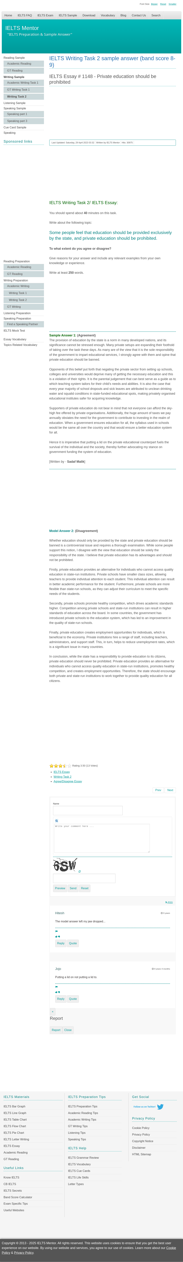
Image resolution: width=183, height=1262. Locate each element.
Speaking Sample (15, 108)
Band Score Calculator (18, 1197)
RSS (169, 902)
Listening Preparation (17, 313)
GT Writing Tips (78, 1126)
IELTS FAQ (25, 15)
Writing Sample (14, 77)
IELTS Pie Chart (14, 1132)
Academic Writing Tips (82, 1119)
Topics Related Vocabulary (20, 344)
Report (56, 1030)
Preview (60, 888)
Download (89, 15)
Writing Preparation (16, 280)
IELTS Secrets (13, 1190)
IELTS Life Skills (78, 1177)
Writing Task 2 (16, 96)
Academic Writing (18, 286)
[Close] (52, 1012)
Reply (61, 943)
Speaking (10, 132)
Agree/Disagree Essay (68, 781)
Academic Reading (19, 63)
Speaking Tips (77, 1139)
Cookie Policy (140, 1127)
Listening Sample (15, 103)
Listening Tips (77, 1132)
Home (8, 15)
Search (156, 15)
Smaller (172, 4)
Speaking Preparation (17, 318)
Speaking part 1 (17, 114)
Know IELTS (11, 1177)
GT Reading (15, 70)
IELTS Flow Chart (15, 1126)
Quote (73, 943)
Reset (163, 4)
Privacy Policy (141, 1134)
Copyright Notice (142, 1141)
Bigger (154, 4)
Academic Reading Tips (83, 1113)
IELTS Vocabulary (79, 1164)
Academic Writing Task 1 (22, 82)
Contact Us (139, 15)
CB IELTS (10, 1184)
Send (73, 888)
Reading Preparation (17, 261)
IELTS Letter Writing (16, 1139)
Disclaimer (138, 1147)
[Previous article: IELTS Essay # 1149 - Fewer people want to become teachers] (158, 790)
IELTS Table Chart (15, 1119)
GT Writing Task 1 (18, 89)
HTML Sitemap (141, 1154)
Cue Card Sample (15, 127)
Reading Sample (14, 57)
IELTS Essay (62, 771)
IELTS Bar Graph (14, 1106)
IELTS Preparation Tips (82, 1106)
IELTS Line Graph (15, 1113)
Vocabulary (108, 15)
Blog (123, 15)
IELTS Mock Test (14, 330)
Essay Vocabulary (15, 339)
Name (56, 803)
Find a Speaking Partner (22, 324)
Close (68, 1030)
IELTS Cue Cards (79, 1170)
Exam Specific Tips (16, 1203)
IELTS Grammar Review (83, 1157)
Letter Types (76, 1184)
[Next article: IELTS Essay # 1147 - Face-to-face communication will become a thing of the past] (170, 790)
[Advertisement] (24, 201)
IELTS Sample (68, 15)
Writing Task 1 (18, 293)
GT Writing (14, 306)
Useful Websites (14, 1210)
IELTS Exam (45, 15)
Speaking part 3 (17, 121)
